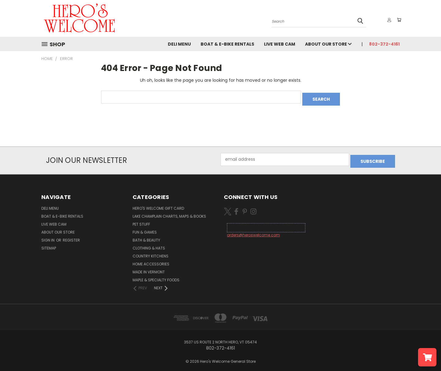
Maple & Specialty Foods (156, 276)
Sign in (48, 236)
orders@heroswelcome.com (253, 231)
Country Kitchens (150, 252)
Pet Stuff (141, 220)
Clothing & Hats (149, 244)
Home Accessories (151, 260)
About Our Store (328, 44)
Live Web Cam (279, 44)
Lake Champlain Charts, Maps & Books (169, 212)
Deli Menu (179, 44)
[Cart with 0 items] (398, 20)
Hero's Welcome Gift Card (158, 204)
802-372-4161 (384, 44)
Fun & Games (145, 228)
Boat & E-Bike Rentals (227, 44)
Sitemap (48, 244)
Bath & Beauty (146, 236)
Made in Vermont (149, 268)
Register (71, 236)
